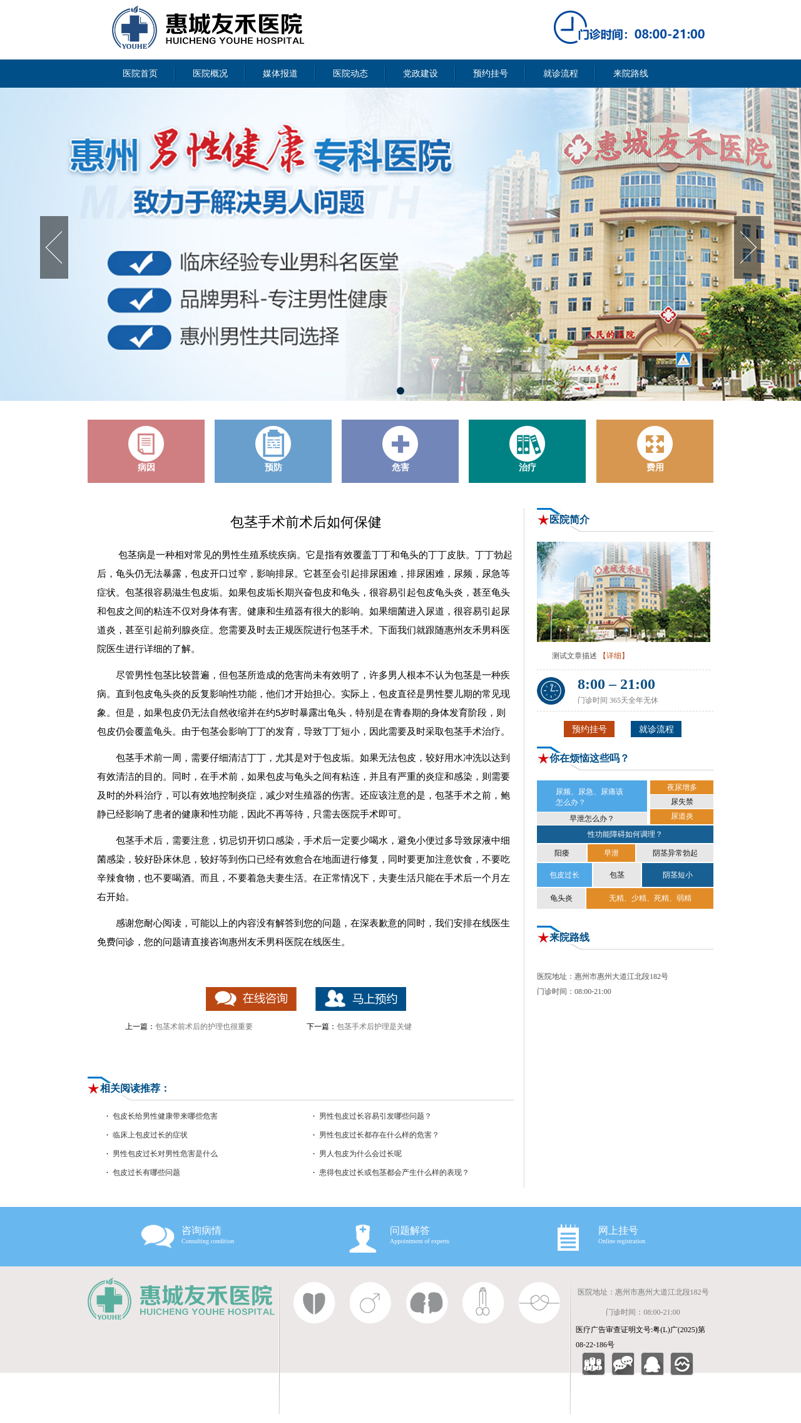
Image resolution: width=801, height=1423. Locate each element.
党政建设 (420, 73)
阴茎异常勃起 (675, 853)
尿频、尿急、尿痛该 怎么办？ (589, 797)
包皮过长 (564, 875)
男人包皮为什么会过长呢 (360, 1153)
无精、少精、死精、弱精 (650, 898)
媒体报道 (280, 73)
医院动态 (350, 73)
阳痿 (561, 853)
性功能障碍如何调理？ (625, 834)
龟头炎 (561, 898)
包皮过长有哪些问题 (146, 1172)
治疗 (527, 449)
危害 (400, 449)
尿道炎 (682, 816)
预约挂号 (490, 73)
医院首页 (140, 73)
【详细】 (614, 655)
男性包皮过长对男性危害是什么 (165, 1153)
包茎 (617, 875)
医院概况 (210, 73)
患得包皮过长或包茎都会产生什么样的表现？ (394, 1172)
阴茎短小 (678, 875)
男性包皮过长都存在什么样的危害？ (379, 1135)
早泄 (611, 853)
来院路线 (630, 73)
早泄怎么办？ (592, 818)
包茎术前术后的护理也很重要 (204, 1026)
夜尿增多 (682, 787)
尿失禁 (682, 801)
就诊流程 (560, 73)
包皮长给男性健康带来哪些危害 (165, 1116)
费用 (655, 449)
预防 (273, 449)
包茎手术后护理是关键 (374, 1026)
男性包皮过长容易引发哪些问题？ (375, 1116)
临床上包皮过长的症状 (150, 1135)
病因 (146, 449)
